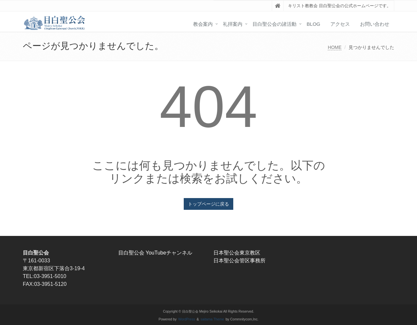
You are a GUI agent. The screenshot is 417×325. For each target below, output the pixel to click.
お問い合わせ (374, 24)
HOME (334, 47)
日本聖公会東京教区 (236, 252)
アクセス (340, 24)
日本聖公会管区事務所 (239, 260)
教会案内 (203, 24)
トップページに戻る (208, 204)
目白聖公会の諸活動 (274, 24)
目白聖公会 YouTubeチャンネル (155, 252)
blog (313, 24)
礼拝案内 (232, 24)
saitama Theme (212, 319)
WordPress (186, 319)
